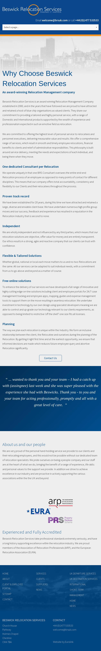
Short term (76, 589)
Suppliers (42, 584)
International (78, 584)
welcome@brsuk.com (64, 629)
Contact (7, 599)
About (6, 578)
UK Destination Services (83, 578)
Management (77, 595)
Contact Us (50, 358)
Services (41, 573)
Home (5, 573)
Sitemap (6, 593)
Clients (40, 578)
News (39, 589)
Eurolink (69, 641)
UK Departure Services (83, 573)
